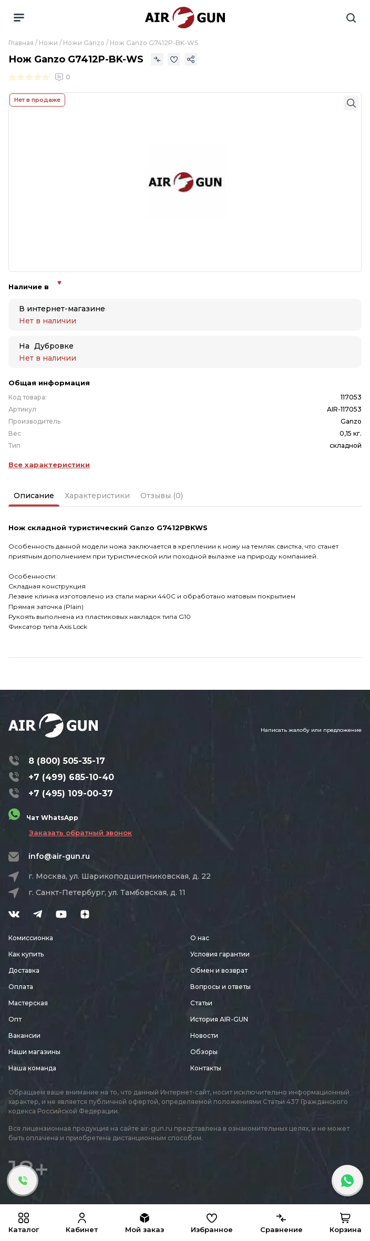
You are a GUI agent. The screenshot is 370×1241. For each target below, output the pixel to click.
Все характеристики (49, 464)
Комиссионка (30, 938)
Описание (34, 495)
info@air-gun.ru (59, 856)
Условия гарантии (220, 954)
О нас (199, 938)
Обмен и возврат (219, 970)
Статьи (201, 1003)
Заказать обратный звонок (80, 832)
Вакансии (24, 1035)
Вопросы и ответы (220, 987)
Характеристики (97, 495)
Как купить (26, 954)
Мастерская (28, 1003)
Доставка (23, 970)
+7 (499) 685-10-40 (71, 777)
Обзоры (204, 1052)
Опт (15, 1019)
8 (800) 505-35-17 (66, 761)
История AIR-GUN (219, 1019)
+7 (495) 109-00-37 (70, 793)
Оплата (20, 987)
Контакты (205, 1068)
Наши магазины (34, 1052)
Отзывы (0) (161, 495)
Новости (204, 1035)
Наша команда (32, 1068)
